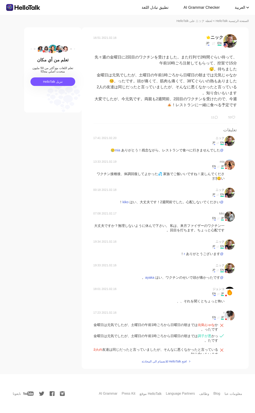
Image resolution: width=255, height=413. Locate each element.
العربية (240, 7)
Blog (216, 393)
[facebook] (52, 393)
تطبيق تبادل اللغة (155, 7)
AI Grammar (108, 393)
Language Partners (180, 393)
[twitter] (41, 393)
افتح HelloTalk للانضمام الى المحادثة (164, 361)
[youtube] (28, 393)
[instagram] (62, 393)
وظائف (204, 394)
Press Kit (128, 393)
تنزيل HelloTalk (53, 81)
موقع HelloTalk (150, 394)
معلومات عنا (233, 394)
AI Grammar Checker (201, 7)
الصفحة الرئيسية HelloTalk (232, 21)
